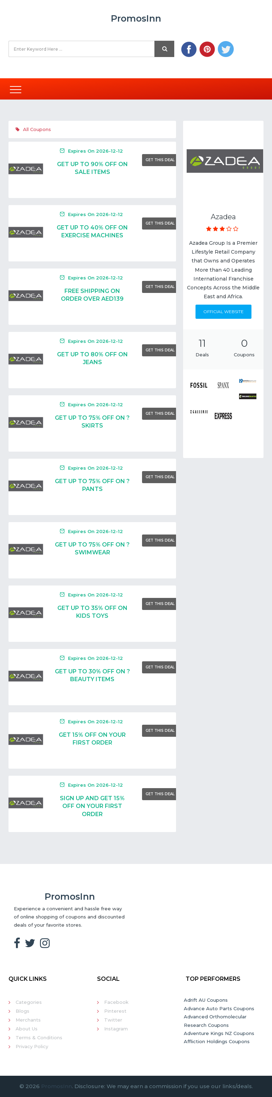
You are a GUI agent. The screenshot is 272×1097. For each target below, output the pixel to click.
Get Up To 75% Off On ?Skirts (92, 421)
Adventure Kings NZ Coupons (219, 1033)
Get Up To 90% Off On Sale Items (92, 168)
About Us (27, 1028)
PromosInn (56, 1086)
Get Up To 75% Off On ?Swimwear (92, 548)
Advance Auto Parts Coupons (219, 1008)
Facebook (116, 1002)
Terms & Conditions (39, 1037)
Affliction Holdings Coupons (217, 1041)
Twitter (113, 1020)
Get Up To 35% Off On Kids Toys (92, 612)
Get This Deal (160, 160)
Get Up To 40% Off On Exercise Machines (92, 231)
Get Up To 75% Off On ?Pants (92, 485)
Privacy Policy (32, 1046)
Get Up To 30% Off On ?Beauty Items (92, 675)
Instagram (116, 1028)
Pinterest (115, 1011)
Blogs (22, 1011)
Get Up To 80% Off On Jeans (92, 358)
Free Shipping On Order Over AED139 (92, 295)
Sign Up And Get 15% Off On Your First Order (92, 806)
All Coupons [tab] (33, 129)
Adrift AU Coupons (206, 1000)
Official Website (223, 311)
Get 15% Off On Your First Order (92, 738)
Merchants (28, 1020)
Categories (29, 1002)
